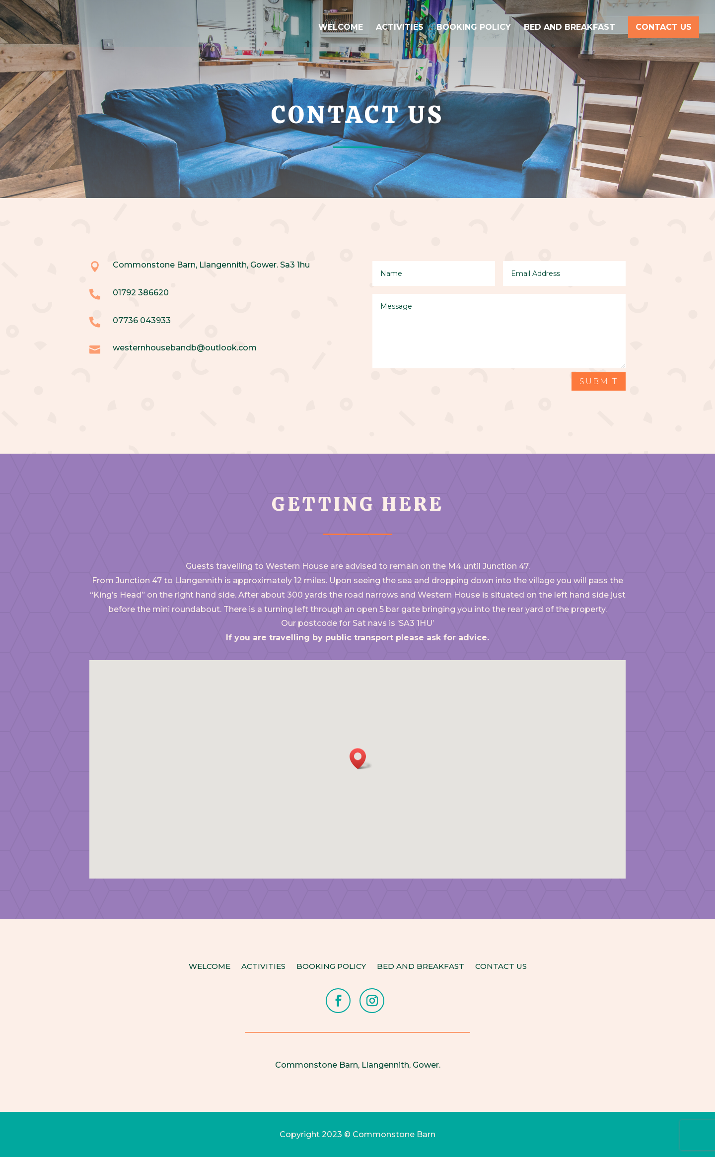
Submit (598, 381)
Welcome (340, 28)
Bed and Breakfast (569, 28)
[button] (361, 758)
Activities (400, 28)
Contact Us (664, 27)
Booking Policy (473, 28)
